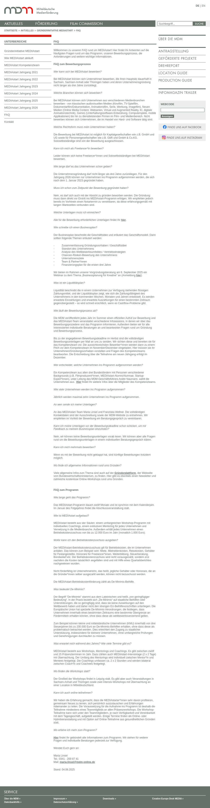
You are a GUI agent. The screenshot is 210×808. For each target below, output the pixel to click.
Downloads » (109, 798)
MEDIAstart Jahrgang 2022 (21, 79)
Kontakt (9, 121)
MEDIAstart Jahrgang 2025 (21, 100)
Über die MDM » (12, 798)
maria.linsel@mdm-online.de (77, 762)
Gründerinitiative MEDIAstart (55, 30)
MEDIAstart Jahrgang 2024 (21, 93)
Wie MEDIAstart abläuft (18, 58)
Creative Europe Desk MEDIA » (167, 798)
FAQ (78, 30)
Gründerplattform (125, 472)
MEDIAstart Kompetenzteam (22, 65)
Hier (78, 382)
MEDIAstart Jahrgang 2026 (21, 107)
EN (203, 5)
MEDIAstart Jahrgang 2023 (21, 86)
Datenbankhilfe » (12, 802)
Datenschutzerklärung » (66, 802)
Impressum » (60, 798)
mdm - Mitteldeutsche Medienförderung (78, 10)
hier (123, 219)
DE (198, 5)
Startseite (10, 30)
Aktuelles (27, 30)
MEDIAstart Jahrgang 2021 (21, 72)
